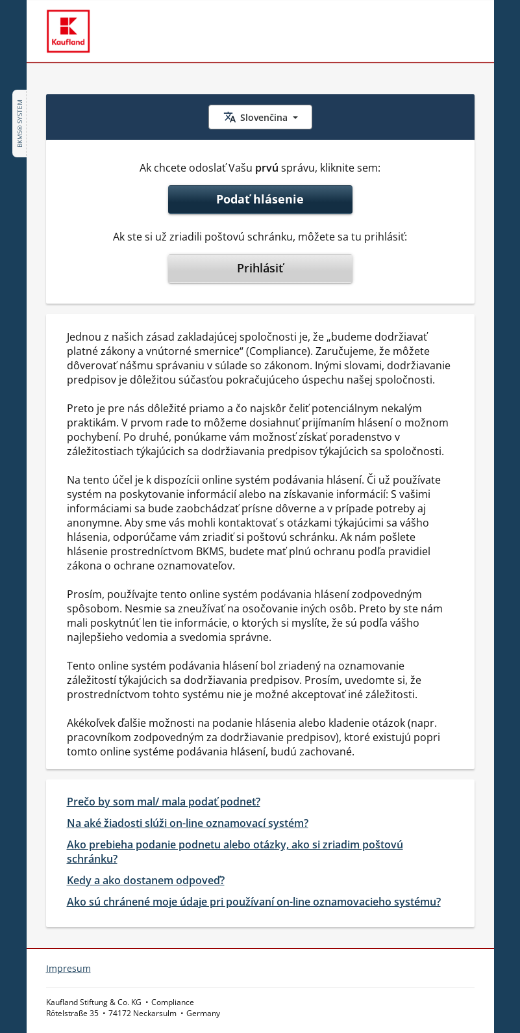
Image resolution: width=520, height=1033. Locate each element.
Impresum (68, 968)
